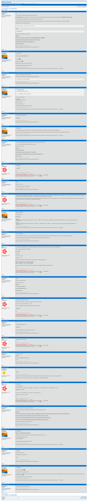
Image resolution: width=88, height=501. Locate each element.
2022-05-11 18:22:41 (5, 180)
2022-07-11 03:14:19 (5, 429)
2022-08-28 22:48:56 (5, 465)
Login (20, 4)
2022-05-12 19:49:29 (5, 276)
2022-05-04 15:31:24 (5, 140)
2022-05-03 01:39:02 (5, 51)
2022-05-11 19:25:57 (5, 193)
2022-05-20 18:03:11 (5, 320)
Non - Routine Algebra (13, 8)
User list (6, 4)
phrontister (4, 53)
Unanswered (84, 6)
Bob (2, 165)
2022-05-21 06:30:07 (5, 337)
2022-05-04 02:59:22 (5, 87)
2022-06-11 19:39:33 (5, 382)
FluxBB (85, 498)
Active (80, 6)
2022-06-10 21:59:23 (5, 367)
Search (12, 4)
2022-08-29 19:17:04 (5, 484)
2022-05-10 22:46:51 (5, 163)
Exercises (6, 8)
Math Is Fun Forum (6, 2)
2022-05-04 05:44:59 (5, 126)
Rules (9, 4)
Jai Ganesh (4, 369)
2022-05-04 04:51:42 (5, 113)
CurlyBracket (4, 13)
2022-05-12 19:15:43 (5, 245)
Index (3, 4)
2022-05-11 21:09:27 (5, 210)
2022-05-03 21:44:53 (5, 72)
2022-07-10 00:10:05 (5, 406)
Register (16, 4)
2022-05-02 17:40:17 (5, 11)
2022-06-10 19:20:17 (5, 352)
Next (6, 493)
